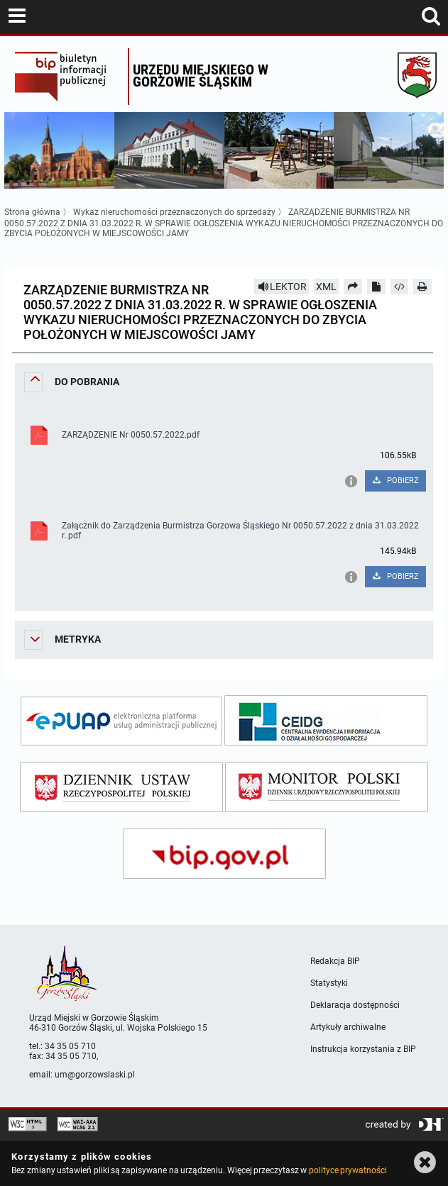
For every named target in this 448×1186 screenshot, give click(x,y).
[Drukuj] (422, 286)
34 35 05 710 (70, 1046)
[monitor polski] (326, 787)
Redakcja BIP (335, 961)
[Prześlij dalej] (353, 286)
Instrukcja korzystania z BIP (363, 1049)
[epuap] (121, 721)
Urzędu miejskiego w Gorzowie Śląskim (200, 75)
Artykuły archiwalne (348, 1027)
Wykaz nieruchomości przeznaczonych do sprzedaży (175, 212)
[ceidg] (325, 720)
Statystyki (329, 983)
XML (326, 286)
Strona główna (32, 212)
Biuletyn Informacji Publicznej (67, 76)
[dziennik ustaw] (121, 787)
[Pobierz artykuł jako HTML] (399, 286)
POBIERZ (395, 480)
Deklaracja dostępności (355, 1005)
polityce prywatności (348, 1170)
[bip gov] (224, 853)
